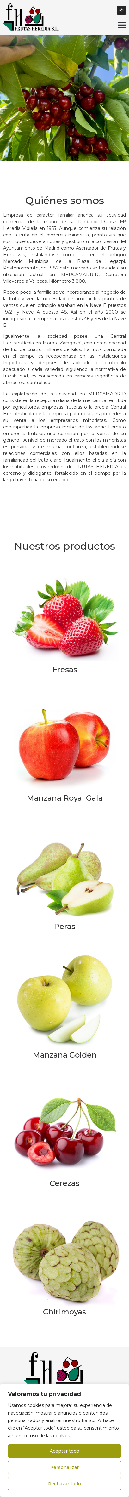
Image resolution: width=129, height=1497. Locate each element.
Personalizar (64, 1467)
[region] (64, 1440)
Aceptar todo (64, 1451)
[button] (122, 25)
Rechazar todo (64, 1484)
